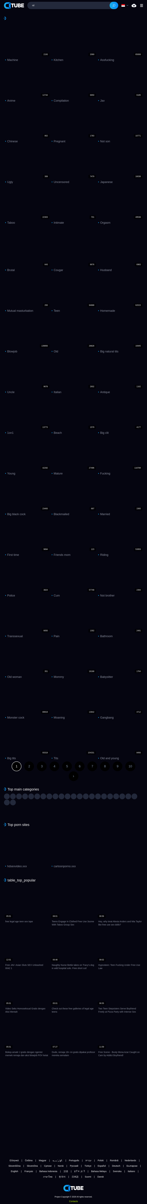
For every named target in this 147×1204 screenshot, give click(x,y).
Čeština (28, 1160)
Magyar (42, 1160)
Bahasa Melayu (99, 1171)
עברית (88, 1160)
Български (132, 1166)
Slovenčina (32, 1166)
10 (130, 766)
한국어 (62, 1176)
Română (114, 1160)
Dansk (100, 1176)
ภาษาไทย (47, 1176)
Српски (47, 1166)
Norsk (61, 1166)
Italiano (131, 1171)
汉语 (66, 1171)
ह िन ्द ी (79, 1171)
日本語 (75, 1176)
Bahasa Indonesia (48, 1171)
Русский (74, 1166)
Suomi (88, 1176)
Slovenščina (14, 1166)
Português (74, 1160)
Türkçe (88, 1166)
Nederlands (130, 1160)
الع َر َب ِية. (58, 1160)
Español (102, 1166)
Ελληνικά (14, 1160)
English (14, 1171)
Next (73, 776)
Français (28, 1171)
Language (123, 5)
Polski (101, 1160)
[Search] (114, 5)
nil (134, 5)
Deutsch (116, 1166)
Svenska (117, 1171)
